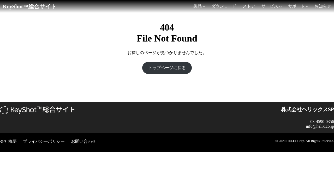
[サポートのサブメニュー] (307, 6)
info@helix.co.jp (320, 126)
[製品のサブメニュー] (204, 6)
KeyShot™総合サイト (30, 6)
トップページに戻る (167, 68)
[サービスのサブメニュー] (280, 6)
